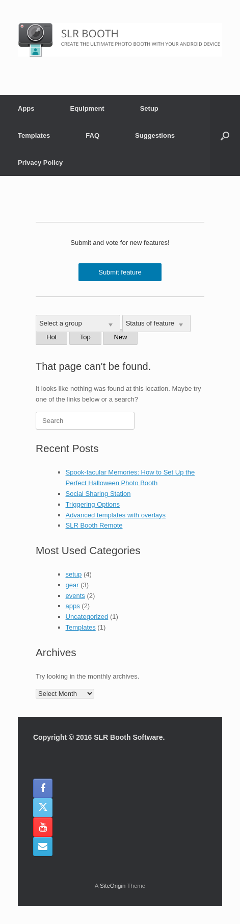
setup (74, 574)
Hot (51, 337)
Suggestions (155, 135)
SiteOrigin (113, 886)
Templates (34, 135)
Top (85, 337)
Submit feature (120, 272)
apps (73, 606)
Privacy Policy (40, 162)
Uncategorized (87, 616)
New (120, 337)
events (75, 596)
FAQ (92, 135)
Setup (149, 108)
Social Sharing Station (98, 493)
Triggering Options (93, 504)
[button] (225, 135)
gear (72, 585)
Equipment (87, 108)
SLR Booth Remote (94, 525)
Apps (26, 108)
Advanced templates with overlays (116, 515)
